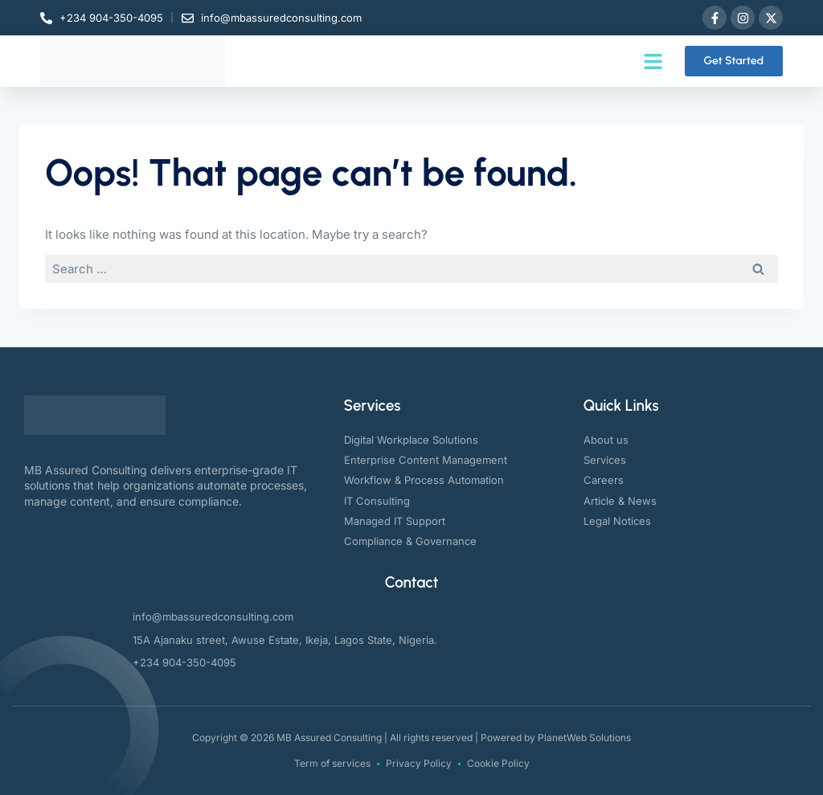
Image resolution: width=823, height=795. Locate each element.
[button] (653, 61)
